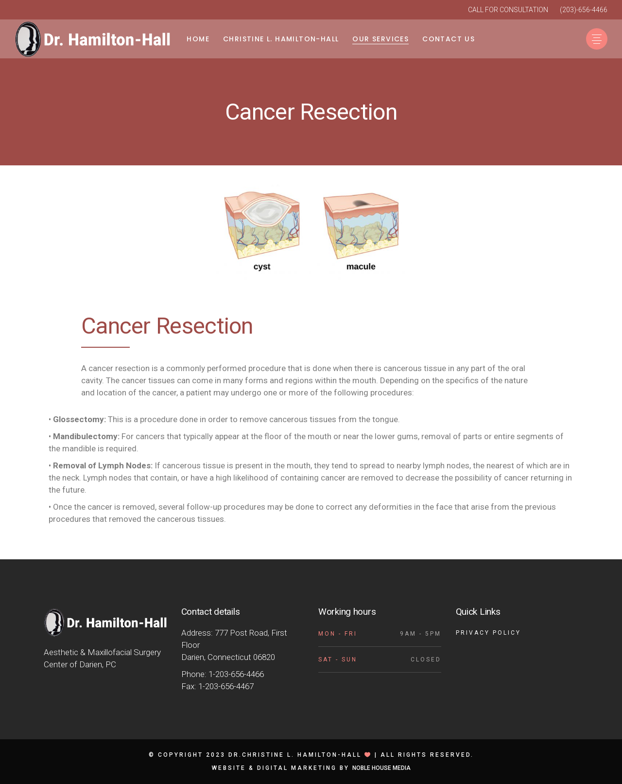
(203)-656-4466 (583, 10)
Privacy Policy (488, 632)
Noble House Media (381, 768)
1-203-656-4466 (236, 674)
